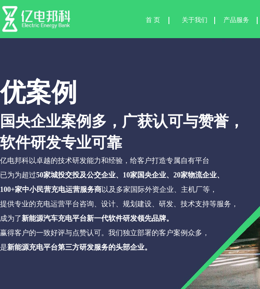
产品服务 (236, 19)
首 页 (153, 19)
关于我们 (194, 19)
